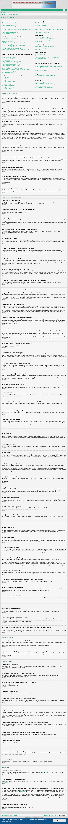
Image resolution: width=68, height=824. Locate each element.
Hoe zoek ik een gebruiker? (40, 58)
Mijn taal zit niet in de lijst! (7, 44)
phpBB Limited (49, 772)
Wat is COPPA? (5, 24)
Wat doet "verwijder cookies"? (8, 33)
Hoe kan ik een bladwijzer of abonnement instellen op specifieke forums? (50, 69)
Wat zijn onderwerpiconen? (7, 88)
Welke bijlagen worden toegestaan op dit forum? (45, 75)
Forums (13, 10)
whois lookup (23, 791)
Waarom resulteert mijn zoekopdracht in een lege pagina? (47, 57)
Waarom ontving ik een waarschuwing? (10, 66)
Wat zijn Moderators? (39, 24)
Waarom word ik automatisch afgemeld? (10, 32)
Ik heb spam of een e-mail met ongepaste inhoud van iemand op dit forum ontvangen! (49, 40)
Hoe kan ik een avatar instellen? (8, 46)
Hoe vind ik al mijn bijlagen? (41, 76)
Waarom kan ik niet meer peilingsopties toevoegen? (13, 61)
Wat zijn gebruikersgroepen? (41, 25)
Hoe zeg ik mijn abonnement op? (42, 70)
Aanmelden (4, 12)
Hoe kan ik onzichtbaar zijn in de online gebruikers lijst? (13, 40)
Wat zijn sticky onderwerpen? (8, 85)
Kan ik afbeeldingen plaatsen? (8, 81)
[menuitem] (64, 10)
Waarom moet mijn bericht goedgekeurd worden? (12, 71)
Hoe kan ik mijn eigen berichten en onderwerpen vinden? (47, 59)
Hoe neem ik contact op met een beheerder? (44, 87)
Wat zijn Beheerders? (39, 22)
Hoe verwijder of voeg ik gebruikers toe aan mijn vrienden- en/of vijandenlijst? (48, 48)
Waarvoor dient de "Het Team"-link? (42, 32)
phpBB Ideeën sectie (6, 782)
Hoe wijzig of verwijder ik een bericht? (10, 57)
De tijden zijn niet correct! (7, 41)
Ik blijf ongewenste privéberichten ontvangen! (44, 38)
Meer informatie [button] (6, 821)
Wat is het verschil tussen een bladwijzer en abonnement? (47, 65)
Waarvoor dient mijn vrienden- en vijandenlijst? (45, 46)
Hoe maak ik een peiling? (7, 60)
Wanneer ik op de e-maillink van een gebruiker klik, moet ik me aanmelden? (15, 50)
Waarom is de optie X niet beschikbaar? (43, 83)
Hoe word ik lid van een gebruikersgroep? (44, 26)
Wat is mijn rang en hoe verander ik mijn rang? (12, 48)
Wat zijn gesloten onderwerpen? (8, 87)
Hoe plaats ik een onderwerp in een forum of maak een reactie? (15, 56)
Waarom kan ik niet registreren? (8, 25)
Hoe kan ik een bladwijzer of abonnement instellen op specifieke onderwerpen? (48, 67)
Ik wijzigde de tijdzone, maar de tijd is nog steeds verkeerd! (14, 42)
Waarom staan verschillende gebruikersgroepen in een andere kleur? (49, 29)
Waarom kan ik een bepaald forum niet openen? (12, 64)
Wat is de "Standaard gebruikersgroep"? (43, 30)
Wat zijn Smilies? (5, 80)
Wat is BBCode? (5, 77)
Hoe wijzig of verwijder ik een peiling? (10, 62)
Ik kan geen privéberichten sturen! (42, 37)
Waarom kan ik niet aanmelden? (9, 28)
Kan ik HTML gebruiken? (7, 78)
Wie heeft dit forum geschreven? (42, 82)
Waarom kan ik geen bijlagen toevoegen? (11, 65)
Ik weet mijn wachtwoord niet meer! (9, 30)
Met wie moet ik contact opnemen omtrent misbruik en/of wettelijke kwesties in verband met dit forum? (49, 85)
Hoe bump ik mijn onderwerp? (8, 72)
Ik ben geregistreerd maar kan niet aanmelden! (12, 26)
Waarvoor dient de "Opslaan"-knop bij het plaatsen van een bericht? (16, 69)
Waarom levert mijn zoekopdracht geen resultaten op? (46, 55)
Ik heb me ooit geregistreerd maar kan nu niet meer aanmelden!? (16, 29)
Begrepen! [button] (59, 820)
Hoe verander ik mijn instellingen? (9, 38)
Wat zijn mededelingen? (7, 84)
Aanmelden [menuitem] (66, 10)
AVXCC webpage (5, 10)
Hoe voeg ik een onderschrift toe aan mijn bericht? (12, 58)
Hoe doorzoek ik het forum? (41, 54)
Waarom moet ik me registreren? (9, 22)
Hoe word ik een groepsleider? (41, 28)
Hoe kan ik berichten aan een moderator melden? (12, 68)
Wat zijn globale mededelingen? (8, 82)
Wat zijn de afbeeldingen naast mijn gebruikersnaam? (13, 45)
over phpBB (38, 773)
